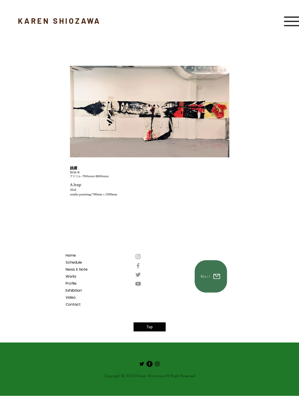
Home (71, 255)
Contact (73, 304)
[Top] (150, 326)
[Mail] (211, 276)
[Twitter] (138, 274)
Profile (71, 283)
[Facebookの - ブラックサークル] (149, 364)
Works (71, 276)
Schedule (74, 262)
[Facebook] (138, 265)
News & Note (77, 269)
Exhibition (74, 290)
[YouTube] (138, 283)
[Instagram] (138, 256)
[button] (291, 21)
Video (71, 297)
